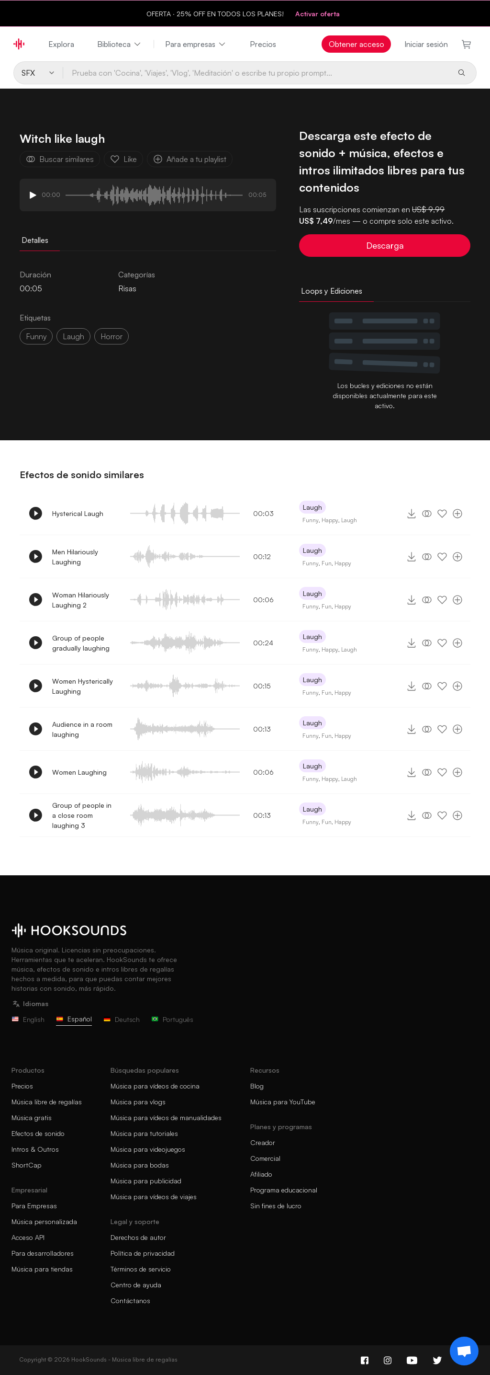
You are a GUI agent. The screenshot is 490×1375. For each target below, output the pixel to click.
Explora (61, 44)
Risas (127, 288)
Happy (330, 520)
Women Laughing (79, 772)
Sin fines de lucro (275, 1206)
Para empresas (196, 44)
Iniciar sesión (426, 44)
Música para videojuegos (148, 1149)
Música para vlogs (138, 1102)
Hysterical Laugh (77, 513)
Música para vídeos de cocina (155, 1086)
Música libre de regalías (46, 1102)
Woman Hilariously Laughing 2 (80, 600)
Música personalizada (44, 1221)
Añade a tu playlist (189, 159)
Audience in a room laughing (82, 729)
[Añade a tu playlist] (457, 513)
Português (172, 1019)
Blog (257, 1086)
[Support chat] (464, 1351)
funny (36, 336)
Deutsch (121, 1019)
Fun (327, 563)
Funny (310, 520)
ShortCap (26, 1165)
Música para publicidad (146, 1181)
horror (111, 336)
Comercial (265, 1158)
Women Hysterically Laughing (82, 686)
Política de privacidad (143, 1253)
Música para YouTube (282, 1102)
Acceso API (28, 1237)
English (28, 1019)
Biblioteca (119, 44)
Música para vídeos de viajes (154, 1196)
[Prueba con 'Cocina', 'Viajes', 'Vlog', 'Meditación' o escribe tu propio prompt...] (256, 73)
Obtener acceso (356, 44)
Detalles (35, 240)
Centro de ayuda (136, 1285)
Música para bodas (140, 1165)
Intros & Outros (35, 1149)
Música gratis (31, 1117)
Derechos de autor (138, 1237)
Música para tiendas (42, 1269)
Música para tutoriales (144, 1133)
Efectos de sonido (38, 1133)
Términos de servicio (141, 1269)
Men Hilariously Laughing (75, 557)
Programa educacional (283, 1190)
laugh (73, 336)
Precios (263, 44)
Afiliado (261, 1174)
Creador (262, 1142)
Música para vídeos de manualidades (166, 1117)
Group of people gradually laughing (81, 643)
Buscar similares (60, 159)
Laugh (312, 507)
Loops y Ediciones (331, 291)
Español (74, 1019)
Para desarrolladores (42, 1253)
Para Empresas (34, 1206)
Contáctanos (130, 1300)
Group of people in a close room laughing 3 (81, 815)
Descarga (385, 245)
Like (123, 159)
